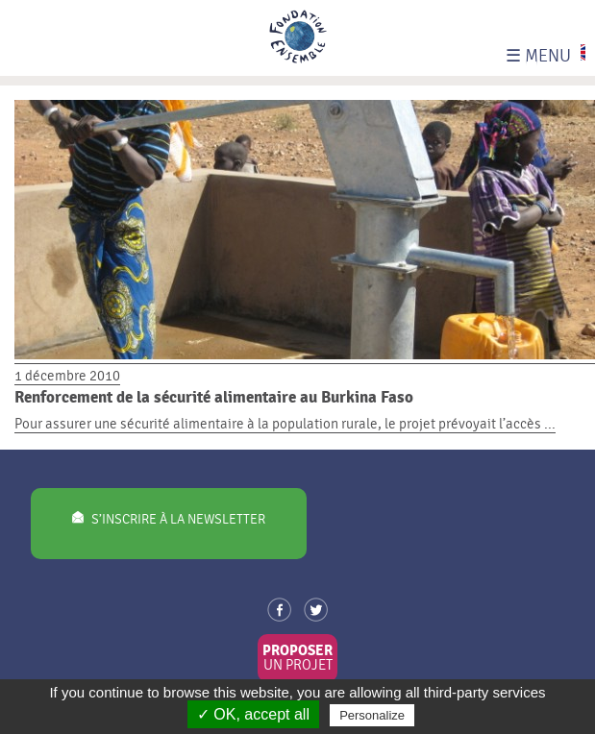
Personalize (372, 715)
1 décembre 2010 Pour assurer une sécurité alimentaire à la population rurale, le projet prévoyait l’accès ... (304, 389)
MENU (538, 55)
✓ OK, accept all (253, 714)
